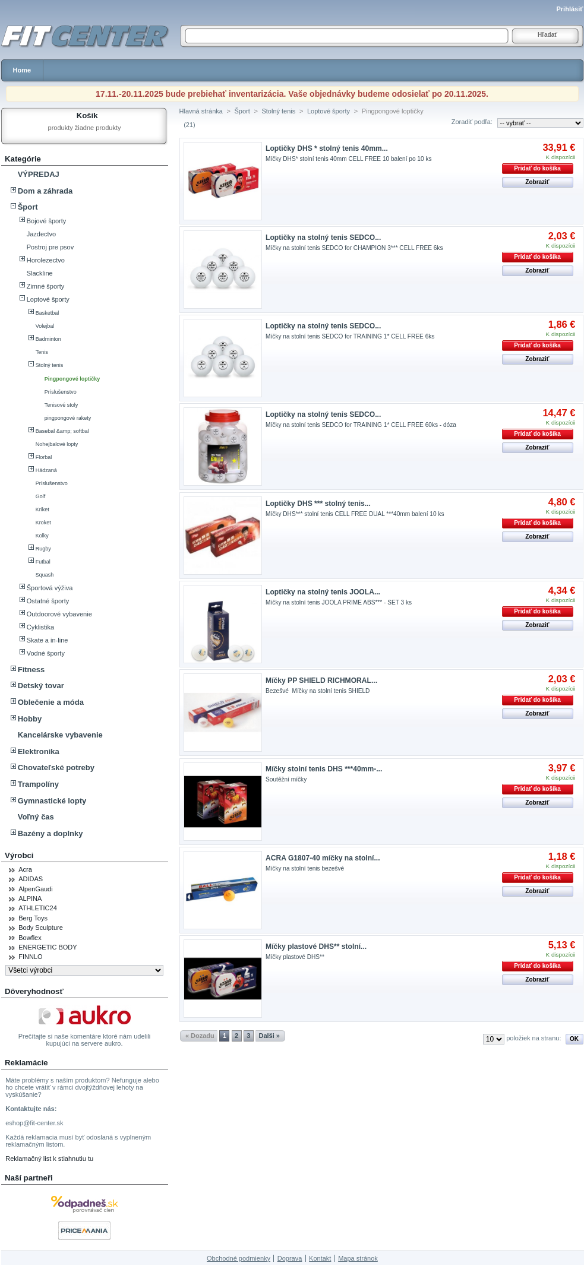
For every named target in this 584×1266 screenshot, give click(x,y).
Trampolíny (38, 784)
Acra (25, 869)
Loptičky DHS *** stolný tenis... (318, 503)
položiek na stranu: (533, 1038)
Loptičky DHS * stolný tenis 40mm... (327, 148)
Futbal (43, 562)
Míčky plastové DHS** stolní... (316, 946)
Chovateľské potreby (56, 767)
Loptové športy (48, 299)
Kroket (43, 523)
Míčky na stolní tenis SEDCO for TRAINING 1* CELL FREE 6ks (350, 336)
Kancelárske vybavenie (60, 734)
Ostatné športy (48, 600)
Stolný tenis (50, 365)
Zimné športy (46, 286)
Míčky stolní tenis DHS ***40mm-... (324, 769)
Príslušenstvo (61, 392)
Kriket (42, 509)
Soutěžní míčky (286, 779)
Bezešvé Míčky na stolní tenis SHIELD (318, 691)
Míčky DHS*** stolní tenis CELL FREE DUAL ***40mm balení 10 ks (355, 514)
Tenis (42, 352)
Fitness (31, 669)
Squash (45, 575)
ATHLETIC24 (37, 907)
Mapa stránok (358, 1258)
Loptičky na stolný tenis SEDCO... (323, 237)
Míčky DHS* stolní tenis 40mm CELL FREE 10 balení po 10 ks (348, 159)
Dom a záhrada (45, 190)
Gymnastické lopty (52, 800)
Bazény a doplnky (50, 833)
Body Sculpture (40, 927)
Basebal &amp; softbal (62, 431)
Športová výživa (50, 587)
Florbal (44, 457)
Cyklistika (40, 627)
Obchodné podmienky (238, 1258)
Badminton (48, 339)
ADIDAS (30, 878)
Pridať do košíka (537, 168)
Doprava (289, 1258)
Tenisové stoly (61, 405)
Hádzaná (46, 470)
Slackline (40, 273)
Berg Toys (33, 918)
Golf (41, 496)
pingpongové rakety (68, 418)
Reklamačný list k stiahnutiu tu (49, 1158)
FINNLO (30, 956)
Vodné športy (46, 653)
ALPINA (30, 898)
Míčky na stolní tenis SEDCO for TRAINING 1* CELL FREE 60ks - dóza (361, 425)
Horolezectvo (46, 260)
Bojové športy (47, 220)
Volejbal (45, 326)
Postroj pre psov (50, 247)
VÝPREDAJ (38, 174)
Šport (28, 206)
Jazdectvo (41, 234)
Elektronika (38, 751)
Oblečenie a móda (51, 702)
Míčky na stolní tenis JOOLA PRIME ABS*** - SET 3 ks (339, 602)
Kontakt (320, 1258)
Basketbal (47, 313)
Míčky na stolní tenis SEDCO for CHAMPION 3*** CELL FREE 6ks (354, 248)
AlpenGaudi (35, 888)
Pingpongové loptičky (72, 379)
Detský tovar (41, 685)
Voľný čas (36, 816)
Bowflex (30, 937)
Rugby (43, 549)
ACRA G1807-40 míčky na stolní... (323, 858)
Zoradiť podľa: (472, 121)
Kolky (42, 536)
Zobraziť (537, 182)
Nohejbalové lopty (57, 444)
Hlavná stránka (201, 111)
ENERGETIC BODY (47, 947)
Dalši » (268, 1035)
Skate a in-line (47, 640)
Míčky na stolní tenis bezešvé (305, 868)
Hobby (30, 718)
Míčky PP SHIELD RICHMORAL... (321, 680)
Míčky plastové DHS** (295, 957)
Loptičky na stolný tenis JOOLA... (323, 592)
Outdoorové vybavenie (59, 614)
